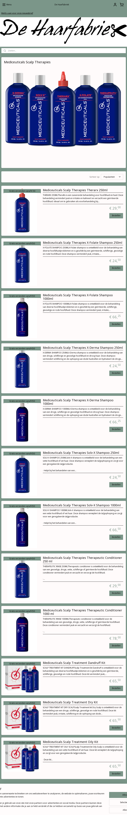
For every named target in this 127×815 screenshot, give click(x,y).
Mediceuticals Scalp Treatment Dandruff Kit (74, 663)
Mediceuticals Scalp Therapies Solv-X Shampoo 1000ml (82, 505)
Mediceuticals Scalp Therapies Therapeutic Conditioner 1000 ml (82, 612)
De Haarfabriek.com (98, 791)
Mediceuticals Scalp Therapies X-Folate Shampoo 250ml (82, 242)
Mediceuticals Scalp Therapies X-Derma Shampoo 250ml (83, 347)
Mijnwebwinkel (100, 809)
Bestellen (116, 215)
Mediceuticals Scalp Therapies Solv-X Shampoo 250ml (81, 452)
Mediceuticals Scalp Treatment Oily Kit (70, 742)
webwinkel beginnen (71, 809)
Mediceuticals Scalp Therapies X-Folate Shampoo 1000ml (78, 297)
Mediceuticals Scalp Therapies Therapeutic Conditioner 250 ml (82, 559)
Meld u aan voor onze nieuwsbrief (17, 13)
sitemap (51, 809)
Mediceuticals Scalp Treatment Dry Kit (70, 702)
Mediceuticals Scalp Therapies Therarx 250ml (75, 190)
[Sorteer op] (112, 176)
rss (58, 809)
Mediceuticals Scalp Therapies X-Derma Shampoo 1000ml (78, 402)
